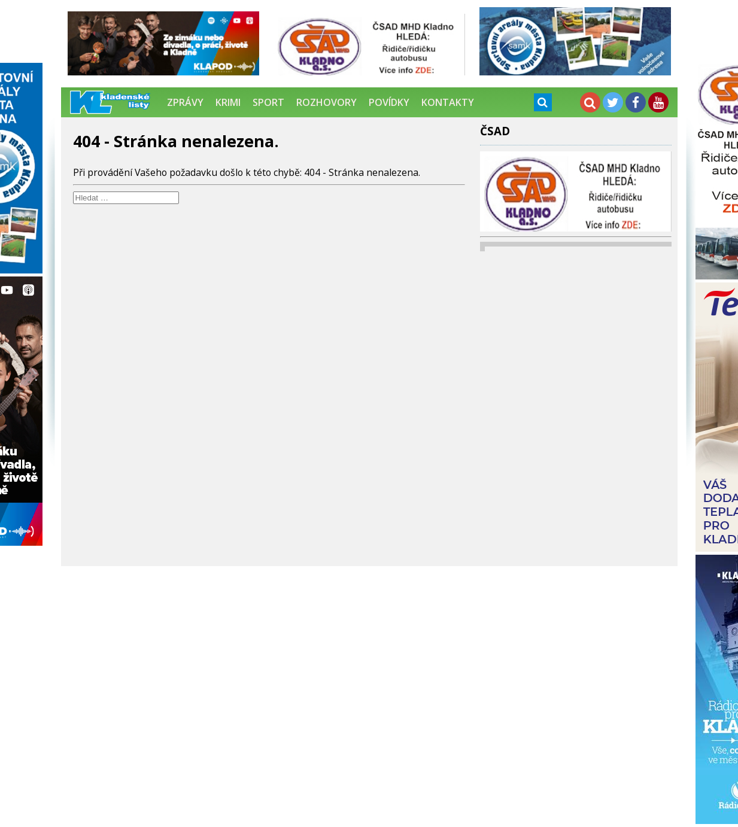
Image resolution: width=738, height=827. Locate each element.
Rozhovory (326, 102)
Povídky (389, 102)
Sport (268, 102)
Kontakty (447, 102)
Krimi (228, 102)
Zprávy (185, 102)
